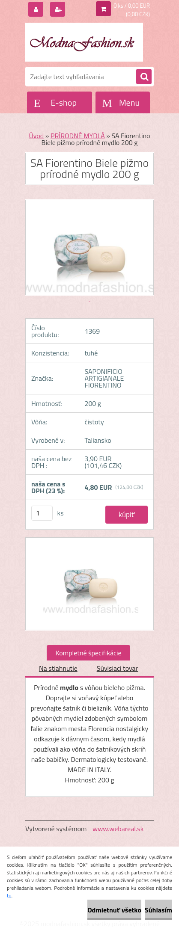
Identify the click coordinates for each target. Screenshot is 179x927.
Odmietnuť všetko (114, 910)
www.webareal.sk (118, 828)
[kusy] (42, 513)
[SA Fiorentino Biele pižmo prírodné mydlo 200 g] (89, 583)
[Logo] (84, 42)
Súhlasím (158, 910)
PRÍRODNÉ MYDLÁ (78, 135)
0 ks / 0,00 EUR (131, 5)
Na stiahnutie (58, 668)
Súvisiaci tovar (117, 668)
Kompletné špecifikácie (88, 653)
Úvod (36, 135)
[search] (144, 77)
